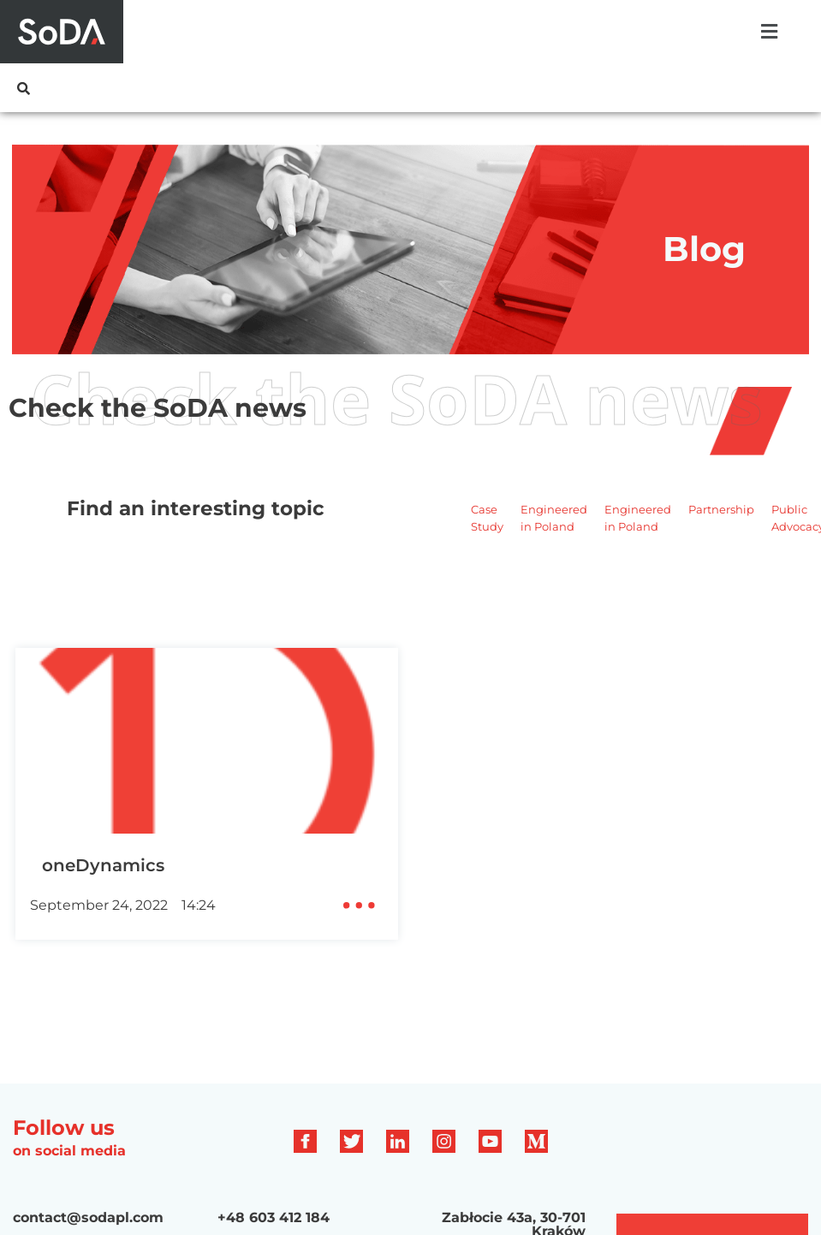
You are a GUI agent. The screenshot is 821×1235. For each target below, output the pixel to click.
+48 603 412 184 (273, 1217)
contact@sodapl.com (88, 1217)
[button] (768, 31)
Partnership (721, 509)
